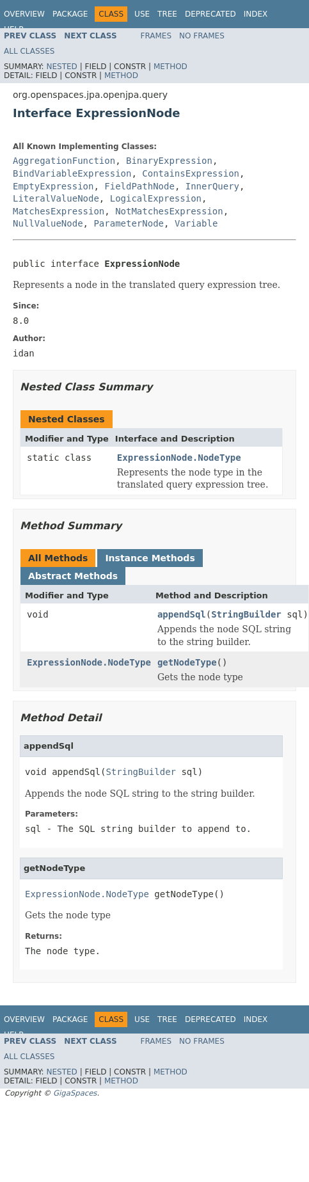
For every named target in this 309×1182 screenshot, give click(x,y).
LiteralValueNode (56, 198)
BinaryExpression (169, 161)
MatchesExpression (58, 211)
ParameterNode (128, 223)
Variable (196, 223)
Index (256, 14)
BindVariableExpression (72, 173)
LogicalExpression (156, 198)
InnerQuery (212, 186)
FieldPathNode (139, 186)
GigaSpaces (75, 1093)
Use (142, 14)
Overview (24, 14)
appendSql (181, 614)
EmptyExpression (53, 186)
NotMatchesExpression (169, 211)
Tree (167, 14)
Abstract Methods (73, 576)
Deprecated (210, 14)
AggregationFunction (64, 161)
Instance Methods (149, 558)
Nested (61, 66)
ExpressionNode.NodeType (179, 457)
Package (70, 14)
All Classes (29, 51)
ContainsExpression (190, 173)
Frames (156, 35)
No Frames (202, 35)
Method (170, 66)
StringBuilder (246, 614)
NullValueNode (48, 223)
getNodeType (187, 662)
